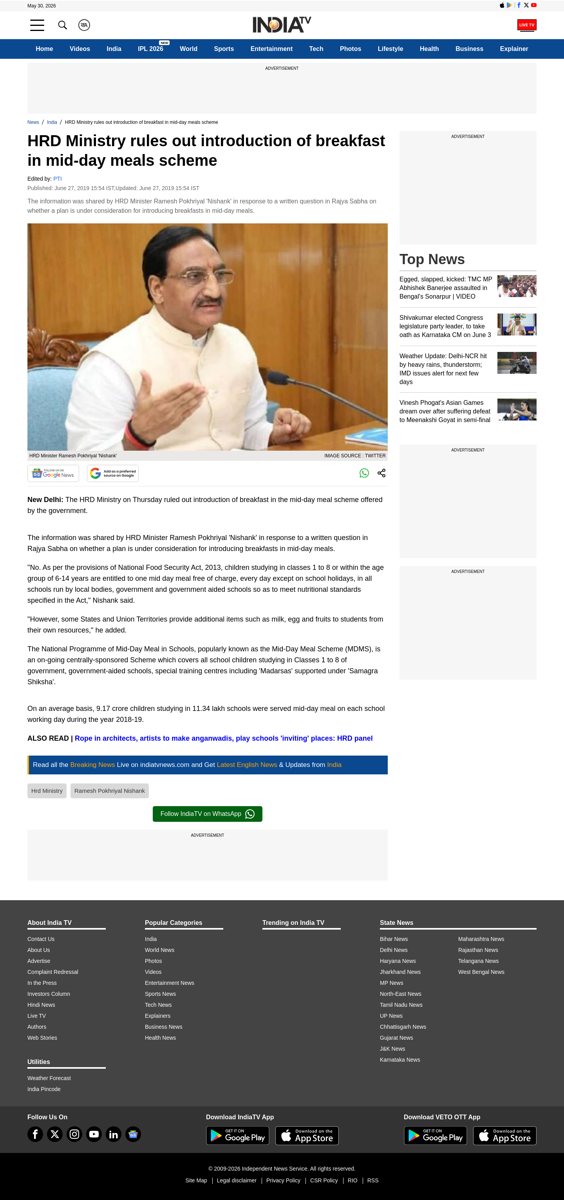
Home (44, 48)
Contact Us (40, 939)
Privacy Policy (283, 1180)
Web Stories (42, 1038)
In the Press (42, 983)
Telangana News (478, 961)
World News (159, 950)
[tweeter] (55, 1134)
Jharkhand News (400, 972)
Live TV (36, 1016)
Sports (224, 48)
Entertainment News (169, 983)
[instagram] (74, 1134)
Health (429, 48)
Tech (316, 48)
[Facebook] (35, 1134)
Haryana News (398, 961)
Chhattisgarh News (403, 1027)
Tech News (158, 1005)
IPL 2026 (150, 48)
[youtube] (94, 1134)
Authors (36, 1027)
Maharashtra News (481, 939)
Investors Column (48, 994)
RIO (353, 1180)
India (114, 48)
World (188, 48)
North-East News (400, 994)
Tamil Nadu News (401, 1005)
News (33, 122)
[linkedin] (113, 1134)
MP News (391, 983)
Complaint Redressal (52, 972)
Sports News (160, 994)
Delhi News (394, 950)
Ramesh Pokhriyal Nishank (109, 790)
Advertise (38, 961)
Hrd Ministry (47, 790)
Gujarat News (396, 1038)
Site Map (196, 1180)
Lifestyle (390, 48)
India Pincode (44, 1089)
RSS (373, 1180)
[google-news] (133, 1134)
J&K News (392, 1049)
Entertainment (272, 48)
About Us (38, 950)
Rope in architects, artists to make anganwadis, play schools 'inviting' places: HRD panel (224, 738)
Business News (164, 1027)
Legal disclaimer (237, 1180)
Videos (80, 48)
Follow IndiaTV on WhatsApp (208, 814)
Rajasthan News (478, 950)
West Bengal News (481, 972)
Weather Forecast (49, 1078)
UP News (391, 1016)
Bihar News (394, 939)
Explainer (514, 48)
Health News (160, 1038)
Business (469, 48)
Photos (350, 48)
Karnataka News (400, 1060)
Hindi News (41, 1005)
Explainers (157, 1016)
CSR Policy (324, 1180)
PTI (57, 179)
